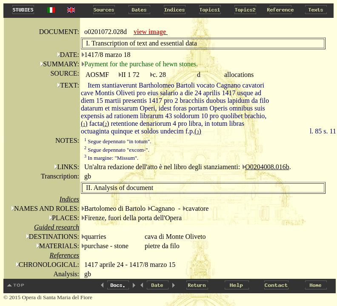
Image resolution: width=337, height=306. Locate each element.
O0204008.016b (267, 166)
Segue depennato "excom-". (116, 150)
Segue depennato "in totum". (117, 141)
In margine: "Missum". (111, 158)
